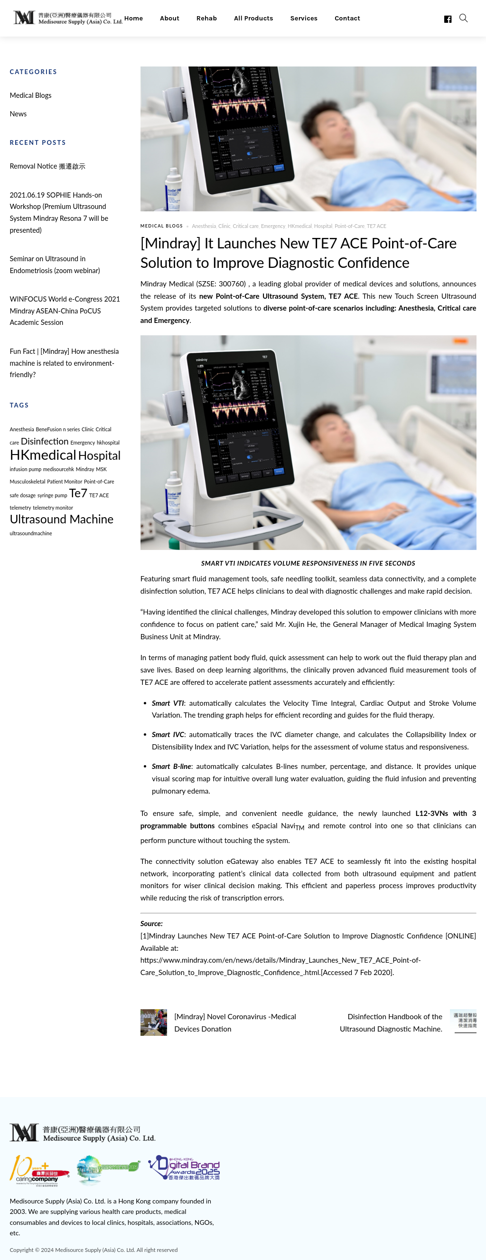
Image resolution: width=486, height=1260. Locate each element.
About (169, 18)
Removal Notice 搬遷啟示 (47, 166)
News (18, 114)
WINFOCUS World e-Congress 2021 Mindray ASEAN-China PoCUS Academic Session (64, 310)
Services (304, 18)
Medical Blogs (161, 226)
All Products (253, 18)
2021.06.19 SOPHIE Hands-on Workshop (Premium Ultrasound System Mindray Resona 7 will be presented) (58, 212)
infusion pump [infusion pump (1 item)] (25, 469)
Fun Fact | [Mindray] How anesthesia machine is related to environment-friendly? (64, 363)
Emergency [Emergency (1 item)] (82, 442)
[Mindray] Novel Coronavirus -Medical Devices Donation (217, 1022)
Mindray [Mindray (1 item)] (85, 469)
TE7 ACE (373, 226)
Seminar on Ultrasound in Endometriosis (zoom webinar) (54, 265)
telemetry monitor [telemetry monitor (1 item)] (53, 507)
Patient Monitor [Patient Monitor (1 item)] (64, 481)
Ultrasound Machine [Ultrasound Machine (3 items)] (61, 519)
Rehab (206, 18)
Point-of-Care (347, 226)
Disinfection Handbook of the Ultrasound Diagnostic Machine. (408, 1022)
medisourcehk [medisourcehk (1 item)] (58, 469)
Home (133, 18)
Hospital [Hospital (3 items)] (99, 455)
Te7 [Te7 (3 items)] (78, 493)
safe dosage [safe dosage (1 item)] (22, 495)
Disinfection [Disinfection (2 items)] (45, 441)
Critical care (244, 226)
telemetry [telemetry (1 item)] (20, 507)
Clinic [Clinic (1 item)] (88, 429)
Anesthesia (203, 226)
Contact (347, 18)
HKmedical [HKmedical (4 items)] (42, 454)
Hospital (321, 226)
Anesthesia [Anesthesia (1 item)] (21, 429)
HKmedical (297, 226)
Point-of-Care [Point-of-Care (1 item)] (99, 481)
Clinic (223, 226)
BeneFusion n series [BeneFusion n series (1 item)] (58, 429)
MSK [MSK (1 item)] (101, 469)
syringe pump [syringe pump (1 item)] (52, 495)
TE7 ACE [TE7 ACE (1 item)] (99, 495)
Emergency (272, 226)
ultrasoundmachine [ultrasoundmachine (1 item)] (30, 533)
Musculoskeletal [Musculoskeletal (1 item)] (27, 481)
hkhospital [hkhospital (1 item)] (108, 442)
